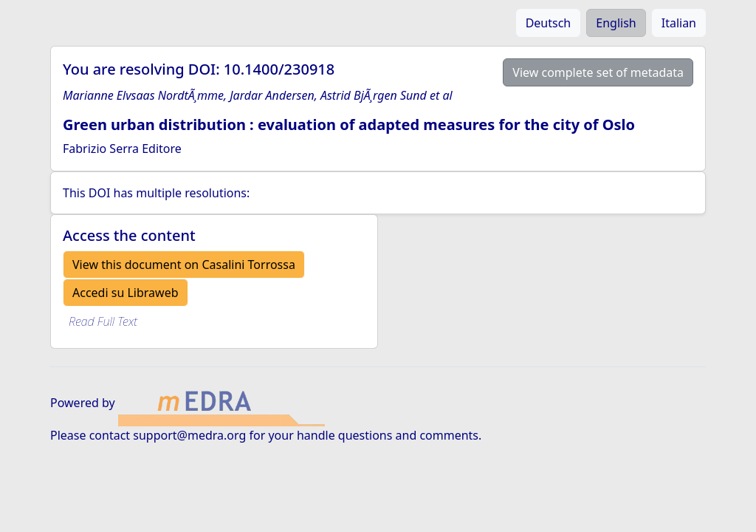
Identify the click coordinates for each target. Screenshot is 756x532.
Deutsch (548, 23)
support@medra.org (189, 435)
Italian (679, 23)
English (616, 23)
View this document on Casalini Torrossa (183, 264)
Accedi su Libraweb (125, 292)
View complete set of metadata (598, 72)
